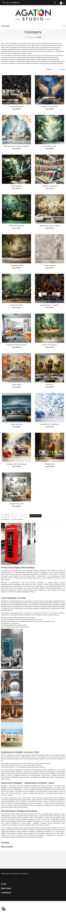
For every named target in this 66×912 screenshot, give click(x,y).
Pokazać (49, 69)
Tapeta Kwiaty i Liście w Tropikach (49, 225)
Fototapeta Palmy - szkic (16, 503)
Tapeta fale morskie (16, 424)
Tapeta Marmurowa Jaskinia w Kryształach (16, 146)
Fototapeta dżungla (16, 265)
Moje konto (6, 888)
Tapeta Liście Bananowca (16, 225)
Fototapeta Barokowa (16, 106)
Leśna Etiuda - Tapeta (49, 146)
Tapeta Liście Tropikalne (49, 345)
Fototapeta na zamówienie (49, 186)
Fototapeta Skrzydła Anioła (49, 106)
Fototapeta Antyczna (49, 265)
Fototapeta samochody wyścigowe (16, 464)
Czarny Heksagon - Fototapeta (49, 305)
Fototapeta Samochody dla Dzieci (16, 345)
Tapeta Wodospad (16, 186)
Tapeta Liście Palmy (16, 305)
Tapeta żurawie (16, 384)
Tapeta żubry (49, 384)
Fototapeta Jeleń (50, 464)
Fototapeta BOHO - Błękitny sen (49, 424)
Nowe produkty (7, 847)
